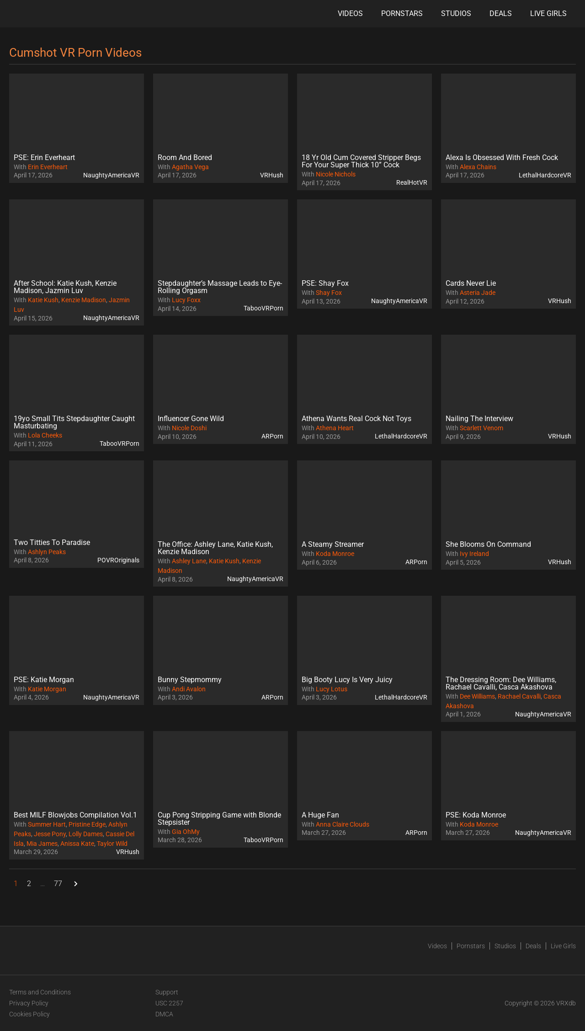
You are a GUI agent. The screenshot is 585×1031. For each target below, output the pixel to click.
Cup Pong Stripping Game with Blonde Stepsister (219, 819)
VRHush (271, 175)
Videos (350, 13)
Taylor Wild (112, 843)
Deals (500, 13)
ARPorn (272, 436)
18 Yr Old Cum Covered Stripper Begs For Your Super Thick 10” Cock (361, 161)
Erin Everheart (48, 167)
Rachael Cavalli (519, 696)
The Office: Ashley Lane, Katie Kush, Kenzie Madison (215, 548)
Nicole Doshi (189, 428)
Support (166, 992)
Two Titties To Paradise (52, 542)
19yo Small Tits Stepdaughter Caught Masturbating (74, 422)
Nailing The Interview (479, 418)
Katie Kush (43, 300)
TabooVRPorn (263, 308)
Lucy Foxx (186, 300)
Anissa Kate (77, 843)
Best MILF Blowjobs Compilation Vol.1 (75, 815)
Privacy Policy (28, 1003)
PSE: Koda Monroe (476, 815)
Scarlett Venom (481, 428)
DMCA (164, 1014)
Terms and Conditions (40, 992)
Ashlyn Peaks (47, 552)
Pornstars (402, 13)
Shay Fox (329, 292)
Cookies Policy (29, 1014)
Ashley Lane (189, 561)
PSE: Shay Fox (325, 283)
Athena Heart (335, 428)
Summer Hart (47, 824)
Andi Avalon (189, 689)
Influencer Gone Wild (191, 418)
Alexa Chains (478, 167)
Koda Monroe (335, 553)
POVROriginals (118, 560)
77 (58, 883)
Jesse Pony (50, 834)
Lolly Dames (86, 834)
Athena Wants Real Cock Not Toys (356, 418)
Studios (456, 13)
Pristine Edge (87, 824)
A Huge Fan (320, 815)
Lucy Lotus (331, 689)
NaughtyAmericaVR (111, 175)
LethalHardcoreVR (545, 175)
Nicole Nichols (336, 174)
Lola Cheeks (45, 435)
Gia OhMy (186, 831)
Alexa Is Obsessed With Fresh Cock (502, 157)
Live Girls (548, 13)
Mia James (42, 843)
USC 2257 (169, 1003)
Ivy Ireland (474, 553)
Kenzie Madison (83, 300)
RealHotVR (411, 182)
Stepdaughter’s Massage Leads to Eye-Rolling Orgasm (220, 287)
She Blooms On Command (488, 544)
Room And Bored (185, 157)
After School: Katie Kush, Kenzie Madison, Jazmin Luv (65, 287)
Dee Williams (477, 696)
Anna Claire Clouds (342, 824)
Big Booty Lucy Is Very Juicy (347, 679)
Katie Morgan (47, 689)
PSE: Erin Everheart (44, 157)
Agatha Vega (190, 167)
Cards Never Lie (471, 283)
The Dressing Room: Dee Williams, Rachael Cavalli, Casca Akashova (501, 683)
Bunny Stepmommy (190, 679)
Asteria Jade (477, 292)
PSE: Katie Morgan (44, 679)
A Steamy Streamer (333, 544)
